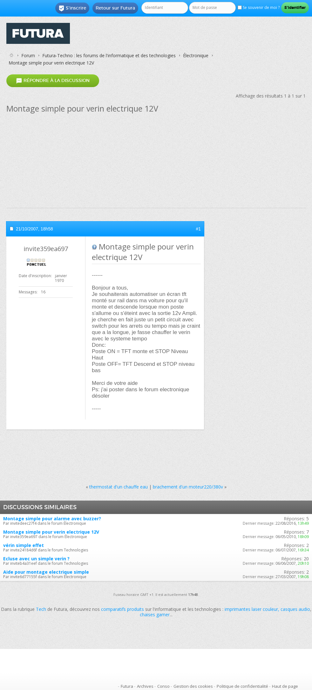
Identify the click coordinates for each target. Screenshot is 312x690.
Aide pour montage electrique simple (46, 572)
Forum (28, 55)
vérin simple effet (23, 545)
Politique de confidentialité (242, 686)
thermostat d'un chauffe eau (118, 487)
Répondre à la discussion (53, 81)
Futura (127, 686)
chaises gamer (155, 614)
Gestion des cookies (193, 686)
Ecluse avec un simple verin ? (36, 559)
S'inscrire (72, 8)
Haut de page (285, 686)
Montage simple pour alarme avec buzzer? (52, 519)
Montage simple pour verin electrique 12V (51, 532)
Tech (41, 609)
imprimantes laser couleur (251, 609)
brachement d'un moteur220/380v (188, 487)
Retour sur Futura (115, 8)
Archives (145, 686)
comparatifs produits (122, 609)
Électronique (195, 55)
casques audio (295, 609)
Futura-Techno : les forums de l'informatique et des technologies (109, 55)
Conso (163, 686)
